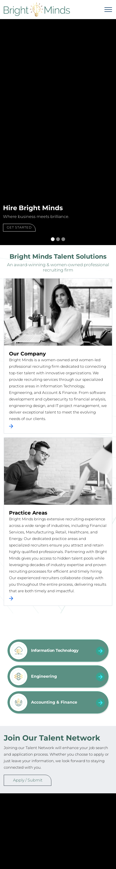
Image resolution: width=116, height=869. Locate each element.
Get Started (19, 227)
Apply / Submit (27, 780)
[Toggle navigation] (108, 10)
